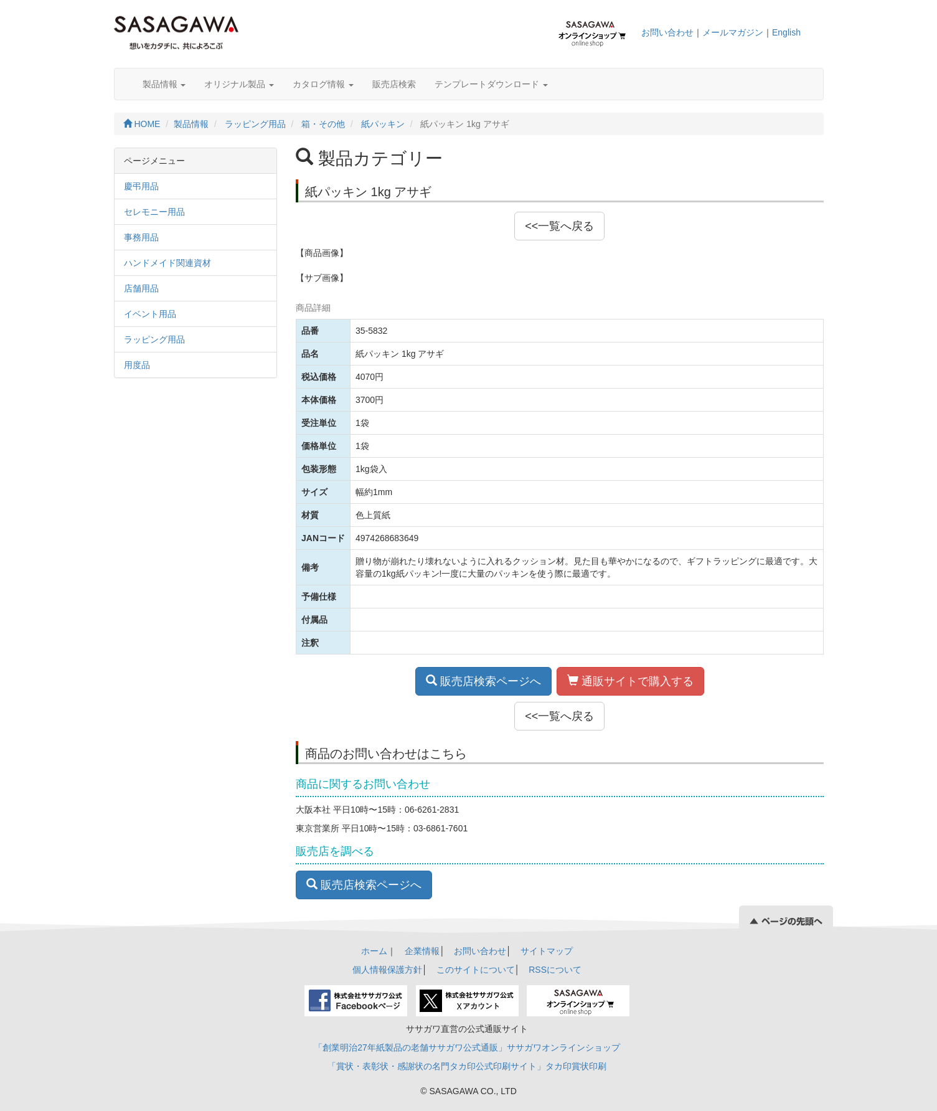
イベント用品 (150, 314)
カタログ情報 (323, 84)
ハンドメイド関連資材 (167, 263)
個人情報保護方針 (387, 970)
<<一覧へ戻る (559, 226)
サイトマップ (546, 951)
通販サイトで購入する (630, 681)
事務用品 (141, 237)
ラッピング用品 (255, 124)
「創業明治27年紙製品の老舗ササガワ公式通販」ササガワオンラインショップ (467, 1047)
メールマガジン (732, 32)
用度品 (137, 365)
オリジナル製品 (239, 84)
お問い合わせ (667, 32)
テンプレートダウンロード (491, 84)
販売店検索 (394, 84)
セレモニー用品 (154, 212)
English (786, 32)
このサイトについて (475, 970)
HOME (142, 124)
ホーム (374, 951)
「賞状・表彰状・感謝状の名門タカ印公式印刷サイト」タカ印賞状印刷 (466, 1066)
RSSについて (555, 970)
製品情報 (164, 84)
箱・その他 (323, 124)
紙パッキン (383, 124)
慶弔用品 (141, 186)
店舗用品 (141, 288)
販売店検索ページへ (483, 681)
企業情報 (422, 951)
